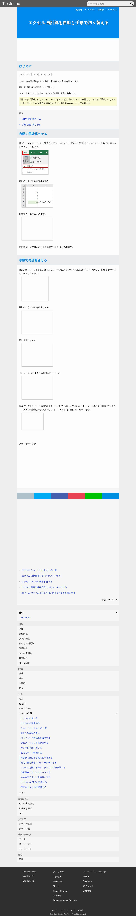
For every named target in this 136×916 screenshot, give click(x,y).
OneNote (57, 895)
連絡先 (81, 910)
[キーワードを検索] (110, 3)
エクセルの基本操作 (30, 723)
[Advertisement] (68, 50)
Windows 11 (28, 876)
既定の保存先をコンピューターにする (39, 762)
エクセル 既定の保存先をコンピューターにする (44, 587)
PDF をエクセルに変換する (33, 787)
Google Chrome (60, 891)
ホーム (55, 910)
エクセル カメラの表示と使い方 (37, 581)
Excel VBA (25, 617)
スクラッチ (88, 886)
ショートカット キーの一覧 (34, 728)
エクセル (57, 876)
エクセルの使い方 (29, 718)
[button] (132, 3)
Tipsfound (11, 3)
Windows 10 (28, 881)
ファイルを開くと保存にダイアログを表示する (43, 767)
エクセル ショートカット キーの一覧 (39, 570)
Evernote (87, 891)
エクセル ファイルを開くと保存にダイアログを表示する (48, 593)
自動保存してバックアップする (35, 772)
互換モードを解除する (31, 752)
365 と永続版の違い (30, 733)
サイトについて (68, 910)
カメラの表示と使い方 (31, 748)
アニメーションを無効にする (34, 743)
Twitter (86, 876)
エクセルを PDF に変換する (34, 782)
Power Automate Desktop (65, 900)
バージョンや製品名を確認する (35, 738)
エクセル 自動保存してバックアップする (41, 576)
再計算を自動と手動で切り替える (37, 757)
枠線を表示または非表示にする (35, 777)
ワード (56, 886)
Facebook (87, 881)
